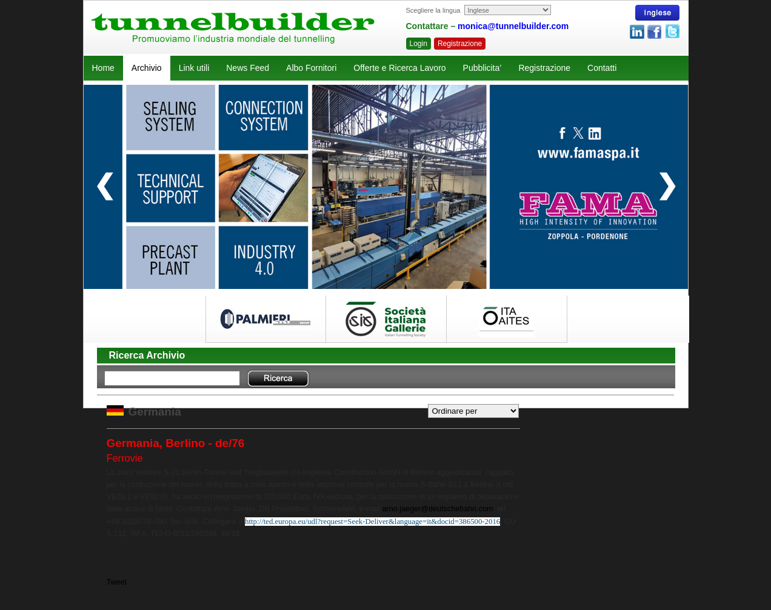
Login (418, 43)
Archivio (147, 68)
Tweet (117, 582)
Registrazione (460, 43)
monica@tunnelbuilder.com (513, 26)
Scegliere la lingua (433, 10)
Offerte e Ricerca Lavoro (399, 68)
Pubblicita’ (482, 68)
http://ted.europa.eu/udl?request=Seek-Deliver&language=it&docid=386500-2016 (372, 521)
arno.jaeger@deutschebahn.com (437, 509)
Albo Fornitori (311, 68)
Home (103, 68)
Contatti (601, 68)
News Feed (247, 68)
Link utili (194, 68)
